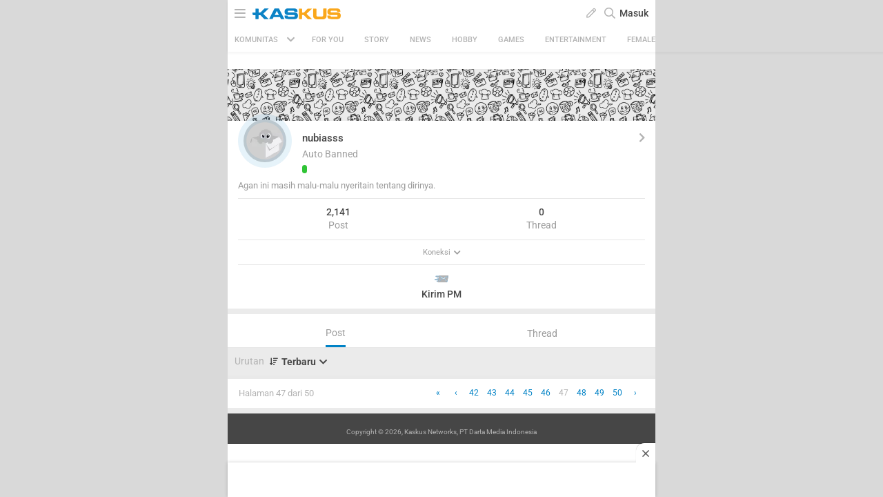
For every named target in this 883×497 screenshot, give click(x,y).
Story (376, 39)
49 (599, 393)
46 (545, 393)
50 (617, 393)
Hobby (464, 39)
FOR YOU (328, 39)
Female (641, 39)
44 (510, 393)
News (420, 39)
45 (528, 393)
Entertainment (575, 39)
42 (474, 393)
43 (492, 393)
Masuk (633, 13)
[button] (265, 141)
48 (581, 393)
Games (511, 39)
